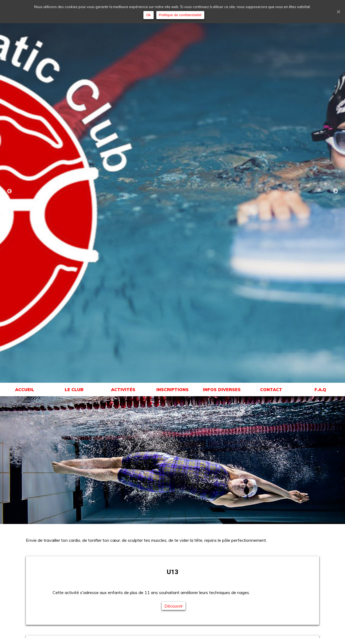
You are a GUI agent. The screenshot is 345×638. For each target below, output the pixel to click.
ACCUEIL (24, 389)
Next (335, 191)
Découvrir (173, 606)
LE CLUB (74, 389)
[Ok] (338, 11)
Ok (148, 15)
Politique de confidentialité (180, 15)
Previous (9, 191)
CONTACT (271, 389)
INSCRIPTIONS (172, 389)
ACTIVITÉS (123, 389)
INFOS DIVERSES (222, 389)
